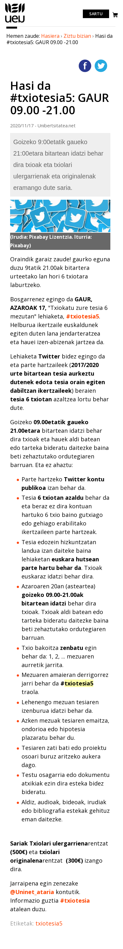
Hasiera (50, 36)
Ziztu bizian (77, 36)
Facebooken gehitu (85, 65)
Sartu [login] (96, 14)
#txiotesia (75, 900)
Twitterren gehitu (101, 65)
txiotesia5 (48, 923)
